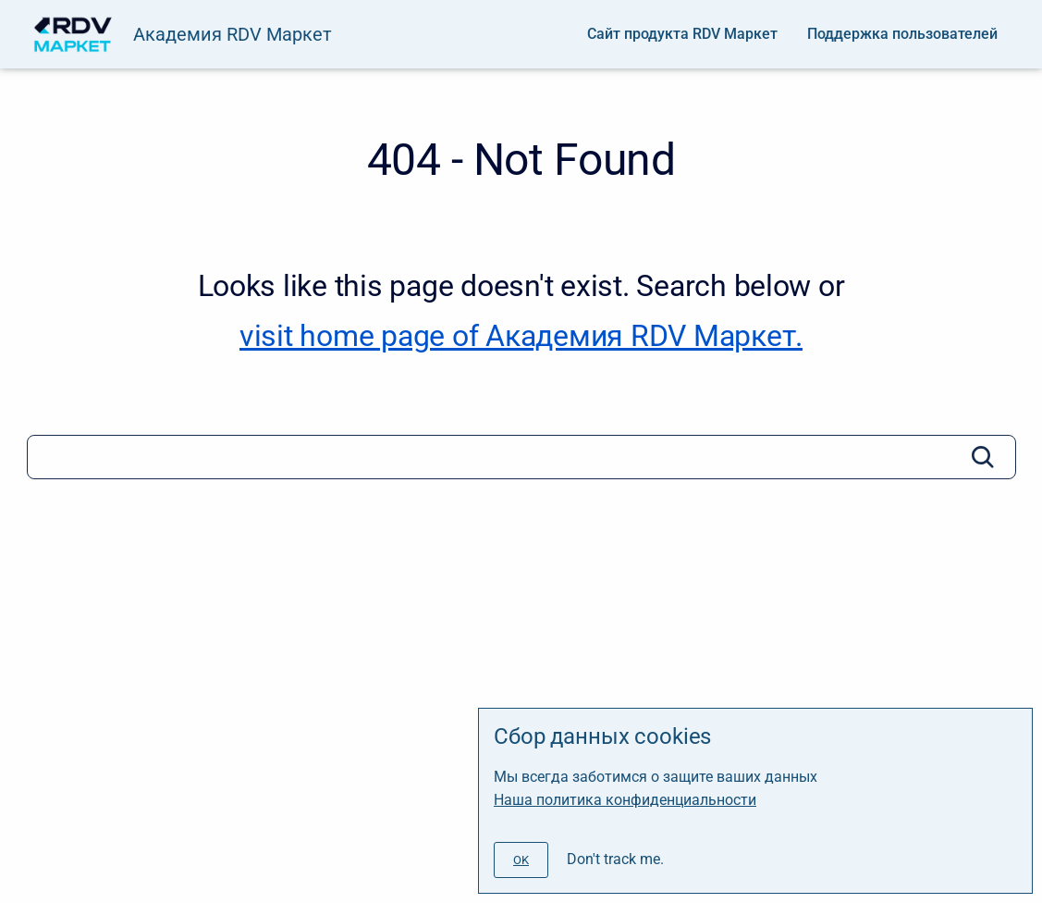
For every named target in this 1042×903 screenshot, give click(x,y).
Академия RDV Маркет (232, 34)
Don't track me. (615, 859)
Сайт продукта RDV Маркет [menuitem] (682, 34)
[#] (521, 860)
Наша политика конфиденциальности (625, 800)
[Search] (521, 457)
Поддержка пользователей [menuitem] (902, 34)
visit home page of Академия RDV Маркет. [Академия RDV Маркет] (521, 335)
